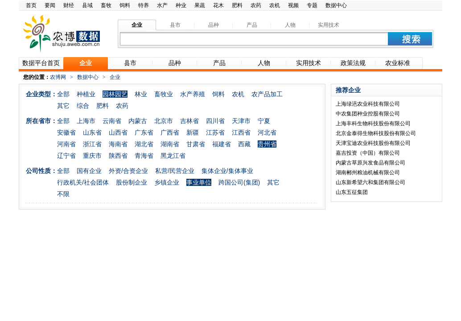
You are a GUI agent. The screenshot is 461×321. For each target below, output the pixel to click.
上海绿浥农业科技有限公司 (368, 104)
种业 (181, 5)
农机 (274, 5)
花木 (218, 5)
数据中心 (336, 5)
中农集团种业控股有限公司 (368, 114)
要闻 (50, 5)
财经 (68, 5)
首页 (31, 5)
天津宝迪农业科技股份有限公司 (373, 143)
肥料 (237, 5)
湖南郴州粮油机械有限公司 (368, 172)
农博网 (58, 77)
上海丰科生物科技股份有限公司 (373, 123)
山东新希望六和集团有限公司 (370, 182)
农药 (256, 5)
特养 (143, 5)
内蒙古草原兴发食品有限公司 (370, 163)
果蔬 (199, 5)
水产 (162, 5)
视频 (293, 5)
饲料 (124, 5)
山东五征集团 (352, 192)
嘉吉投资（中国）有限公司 (368, 153)
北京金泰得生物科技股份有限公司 (376, 133)
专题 (312, 5)
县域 (87, 5)
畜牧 (106, 5)
